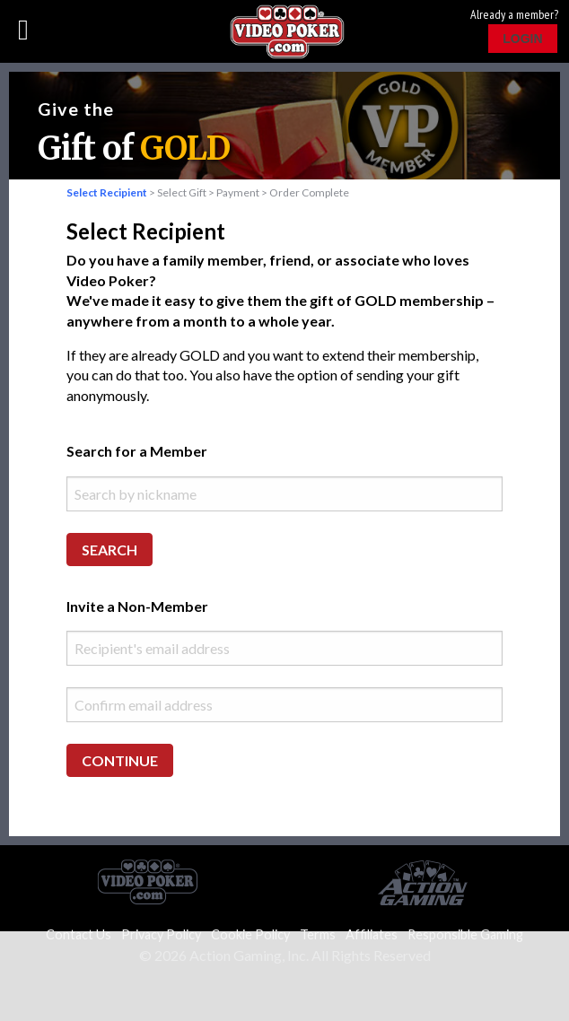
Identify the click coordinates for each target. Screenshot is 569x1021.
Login (522, 38)
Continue (120, 760)
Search (109, 549)
